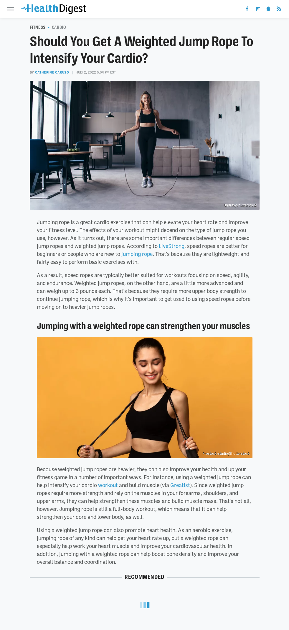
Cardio (59, 27)
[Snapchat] (268, 10)
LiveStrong (171, 246)
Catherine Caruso (52, 72)
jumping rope (137, 254)
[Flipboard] (258, 10)
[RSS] (279, 10)
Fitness (38, 27)
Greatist (180, 485)
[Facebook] (247, 10)
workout (108, 485)
